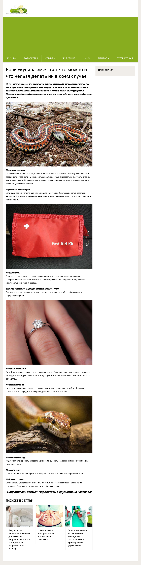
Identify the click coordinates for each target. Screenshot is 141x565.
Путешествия (125, 58)
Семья (49, 58)
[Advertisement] (70, 36)
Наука (86, 58)
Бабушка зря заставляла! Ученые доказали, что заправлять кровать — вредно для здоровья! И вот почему (19, 539)
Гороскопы (31, 58)
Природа (103, 58)
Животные (68, 58)
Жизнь (11, 58)
